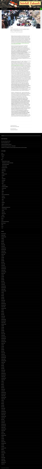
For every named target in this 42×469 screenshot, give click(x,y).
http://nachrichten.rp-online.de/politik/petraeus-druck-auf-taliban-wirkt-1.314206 (20, 43)
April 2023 (2, 279)
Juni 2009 (2, 454)
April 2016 (2, 405)
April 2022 (2, 297)
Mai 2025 (2, 241)
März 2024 (2, 262)
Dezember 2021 (3, 303)
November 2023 (3, 268)
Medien (3, 191)
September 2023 (3, 271)
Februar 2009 (3, 457)
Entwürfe (3, 175)
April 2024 (2, 260)
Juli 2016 (2, 400)
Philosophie (3, 197)
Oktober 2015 (3, 414)
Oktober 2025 (3, 235)
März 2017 (2, 387)
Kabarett (3, 181)
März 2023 (2, 281)
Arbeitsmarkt (3, 169)
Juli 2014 (2, 432)
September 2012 (3, 443)
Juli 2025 (2, 238)
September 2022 (3, 290)
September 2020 (3, 324)
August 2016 (3, 398)
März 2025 (2, 243)
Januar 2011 (3, 451)
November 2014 (3, 425)
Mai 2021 (2, 311)
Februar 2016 (3, 408)
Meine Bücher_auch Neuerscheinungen (7, 162)
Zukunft (3, 215)
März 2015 (2, 419)
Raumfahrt (3, 202)
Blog (2, 159)
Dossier (2, 218)
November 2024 (3, 249)
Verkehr (3, 210)
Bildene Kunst (4, 170)
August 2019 (3, 343)
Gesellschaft (3, 178)
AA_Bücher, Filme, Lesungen (6, 161)
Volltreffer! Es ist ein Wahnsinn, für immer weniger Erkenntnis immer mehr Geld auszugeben (14, 147)
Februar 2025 (3, 244)
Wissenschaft (4, 213)
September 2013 (3, 435)
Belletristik (2, 154)
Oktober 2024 (3, 251)
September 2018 (3, 360)
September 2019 (3, 341)
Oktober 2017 (3, 376)
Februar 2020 (3, 333)
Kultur (3, 183)
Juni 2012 (2, 444)
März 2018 (2, 368)
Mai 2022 (2, 295)
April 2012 (2, 446)
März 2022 (2, 298)
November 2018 (3, 357)
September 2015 (3, 416)
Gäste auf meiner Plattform (5, 221)
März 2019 (2, 351)
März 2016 (2, 406)
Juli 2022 (2, 292)
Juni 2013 (2, 438)
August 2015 (3, 417)
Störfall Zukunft (4, 8)
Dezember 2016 (3, 392)
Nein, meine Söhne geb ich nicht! (5, 141)
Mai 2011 (2, 449)
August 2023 (3, 273)
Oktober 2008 (3, 460)
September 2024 (3, 252)
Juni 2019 (2, 346)
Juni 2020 (2, 327)
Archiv (2, 153)
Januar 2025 (3, 246)
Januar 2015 (3, 422)
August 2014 (3, 430)
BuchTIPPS (3, 216)
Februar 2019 (3, 352)
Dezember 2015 (3, 411)
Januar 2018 (3, 371)
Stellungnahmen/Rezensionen (6, 207)
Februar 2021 (3, 316)
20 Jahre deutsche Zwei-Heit (21, 126)
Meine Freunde (3, 223)
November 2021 (3, 305)
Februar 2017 (3, 389)
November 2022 (3, 287)
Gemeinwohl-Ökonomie (21, 129)
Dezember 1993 (3, 462)
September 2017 (3, 378)
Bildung (3, 172)
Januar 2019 (3, 354)
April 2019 (2, 349)
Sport (2, 205)
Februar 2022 (3, 300)
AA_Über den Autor (4, 167)
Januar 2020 (3, 335)
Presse (2, 226)
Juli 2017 (2, 381)
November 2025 (3, 233)
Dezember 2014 (3, 424)
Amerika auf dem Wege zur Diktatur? (6, 144)
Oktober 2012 (3, 441)
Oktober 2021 (3, 306)
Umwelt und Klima (4, 208)
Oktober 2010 (3, 452)
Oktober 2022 (3, 289)
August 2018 (3, 362)
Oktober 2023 (3, 270)
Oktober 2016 (3, 395)
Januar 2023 (3, 284)
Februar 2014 (3, 433)
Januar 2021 (3, 317)
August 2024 (3, 254)
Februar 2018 (3, 370)
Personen (3, 196)
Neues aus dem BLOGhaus (5, 194)
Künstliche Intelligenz (5, 186)
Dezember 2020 (3, 319)
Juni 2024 (2, 257)
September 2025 (3, 236)
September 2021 (3, 308)
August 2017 (3, 379)
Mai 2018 (2, 365)
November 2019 (3, 338)
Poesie (3, 156)
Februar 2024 (3, 263)
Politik (11, 27)
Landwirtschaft (4, 188)
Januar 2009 (3, 459)
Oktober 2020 (3, 322)
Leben (3, 189)
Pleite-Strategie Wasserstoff (5, 142)
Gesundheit (3, 180)
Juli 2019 (2, 344)
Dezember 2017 (3, 373)
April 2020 (2, 330)
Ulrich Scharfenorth (19, 32)
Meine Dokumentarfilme (5, 164)
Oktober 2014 (3, 427)
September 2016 (3, 397)
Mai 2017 (2, 384)
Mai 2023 (2, 278)
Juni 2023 (2, 276)
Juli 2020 (2, 325)
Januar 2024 (3, 265)
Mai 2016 (2, 403)
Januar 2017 (3, 390)
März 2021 (2, 314)
